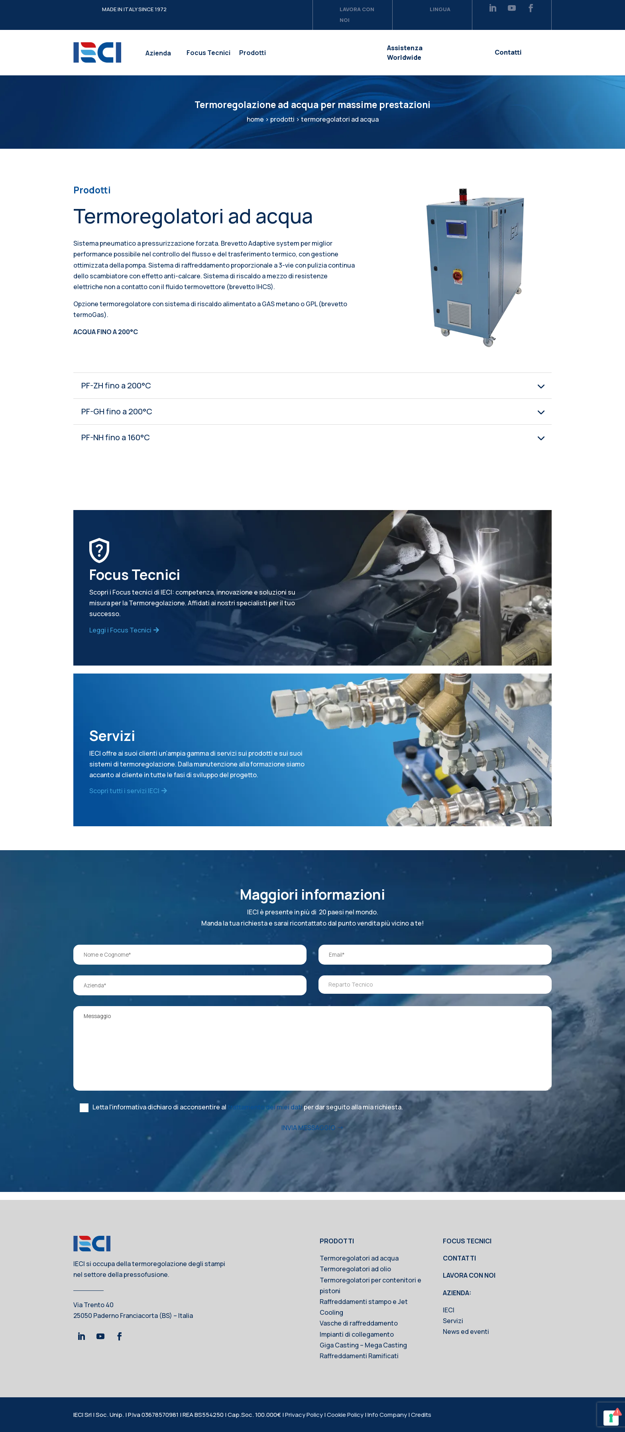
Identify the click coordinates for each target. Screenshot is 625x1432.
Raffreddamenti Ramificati (359, 1355)
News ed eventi (466, 1331)
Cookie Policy (345, 1414)
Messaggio (312, 1048)
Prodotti (252, 52)
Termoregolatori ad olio (355, 1269)
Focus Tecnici (208, 52)
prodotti (282, 119)
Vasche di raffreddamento (359, 1323)
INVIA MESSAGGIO (308, 1127)
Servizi (453, 1320)
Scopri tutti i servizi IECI (124, 790)
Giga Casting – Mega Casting (363, 1345)
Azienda (158, 53)
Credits (421, 1414)
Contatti (508, 52)
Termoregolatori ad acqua (359, 1258)
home (255, 119)
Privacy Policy (304, 1414)
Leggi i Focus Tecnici (120, 630)
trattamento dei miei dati (265, 1107)
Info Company (387, 1414)
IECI (448, 1310)
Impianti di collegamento (357, 1334)
